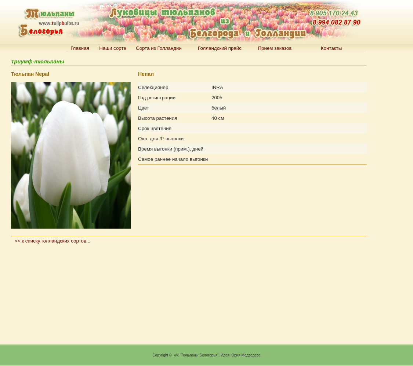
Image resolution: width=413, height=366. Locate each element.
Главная (79, 48)
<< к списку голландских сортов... (52, 241)
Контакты (331, 48)
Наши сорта (112, 48)
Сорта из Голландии (159, 48)
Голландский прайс (220, 48)
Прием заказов (274, 48)
